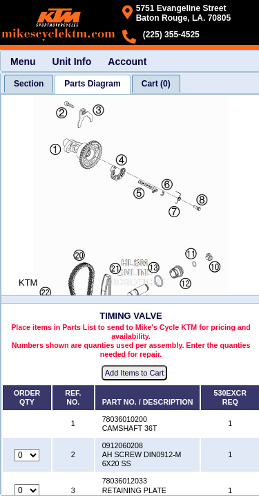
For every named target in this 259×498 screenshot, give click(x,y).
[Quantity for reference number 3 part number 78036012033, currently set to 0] (27, 490)
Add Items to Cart (134, 373)
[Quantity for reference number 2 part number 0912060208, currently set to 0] (27, 455)
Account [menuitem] (127, 61)
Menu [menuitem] (23, 61)
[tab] (28, 84)
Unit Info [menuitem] (72, 61)
